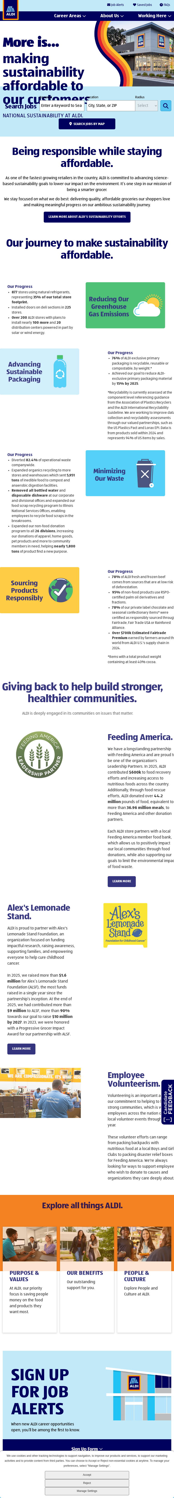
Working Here (152, 16)
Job (117, 5)
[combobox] (111, 105)
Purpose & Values (24, 1282)
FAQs (167, 5)
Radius (140, 97)
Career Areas (67, 16)
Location (92, 97)
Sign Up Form (84, 1449)
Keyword (46, 97)
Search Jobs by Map (89, 124)
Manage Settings (87, 1491)
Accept (87, 1474)
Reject (87, 1483)
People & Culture (136, 1282)
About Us (109, 16)
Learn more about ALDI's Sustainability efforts (87, 216)
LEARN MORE (135, 881)
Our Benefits (85, 1279)
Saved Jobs (144, 5)
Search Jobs (165, 105)
